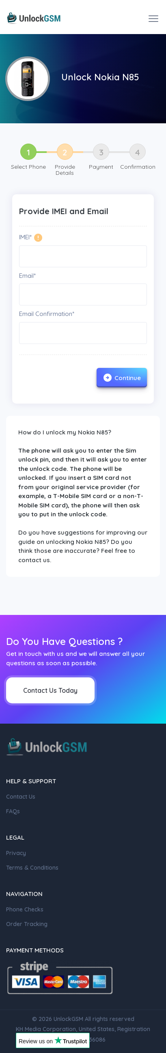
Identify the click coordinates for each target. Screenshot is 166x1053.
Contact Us (20, 796)
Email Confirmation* (46, 314)
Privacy (16, 853)
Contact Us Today (50, 690)
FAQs (13, 811)
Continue (122, 378)
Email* (27, 275)
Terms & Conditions (32, 867)
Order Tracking (26, 924)
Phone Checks (24, 909)
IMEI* (25, 237)
